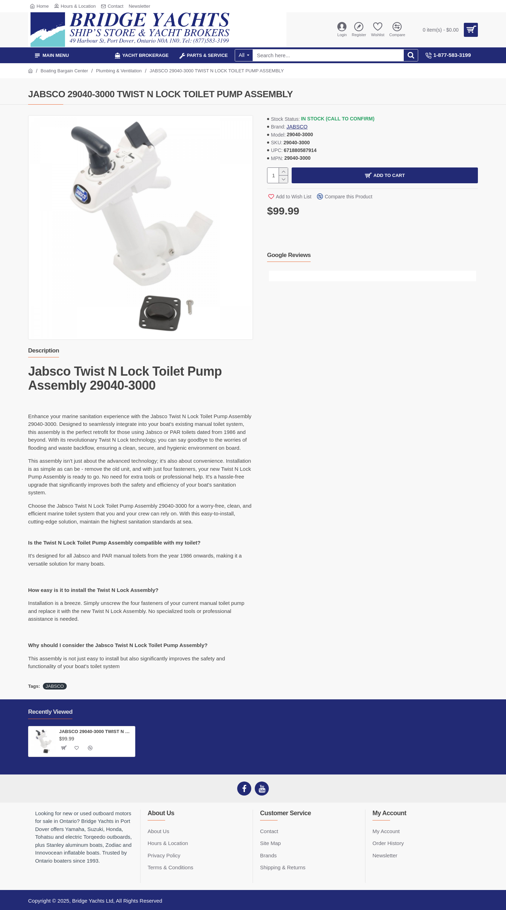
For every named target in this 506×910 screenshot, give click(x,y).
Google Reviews (289, 255)
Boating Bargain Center (64, 70)
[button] (274, 276)
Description (43, 350)
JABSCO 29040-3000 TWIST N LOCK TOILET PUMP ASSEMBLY (95, 731)
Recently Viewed (50, 711)
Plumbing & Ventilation (119, 70)
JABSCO (296, 127)
